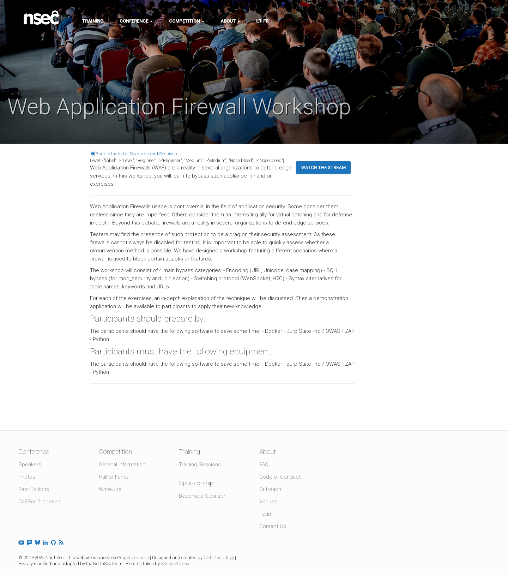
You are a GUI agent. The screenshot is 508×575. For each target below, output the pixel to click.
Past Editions (33, 489)
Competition (186, 21)
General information (122, 464)
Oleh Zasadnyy (219, 557)
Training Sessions (200, 464)
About (230, 21)
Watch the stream (323, 167)
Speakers (29, 464)
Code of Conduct (280, 477)
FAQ (263, 464)
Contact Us (272, 526)
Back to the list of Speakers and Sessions (133, 153)
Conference (136, 21)
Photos (26, 477)
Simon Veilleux (175, 563)
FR (262, 21)
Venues (268, 501)
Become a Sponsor (202, 496)
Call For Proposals (39, 501)
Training (92, 21)
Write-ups (110, 489)
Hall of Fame (113, 477)
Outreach (270, 489)
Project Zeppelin (133, 557)
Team (266, 514)
